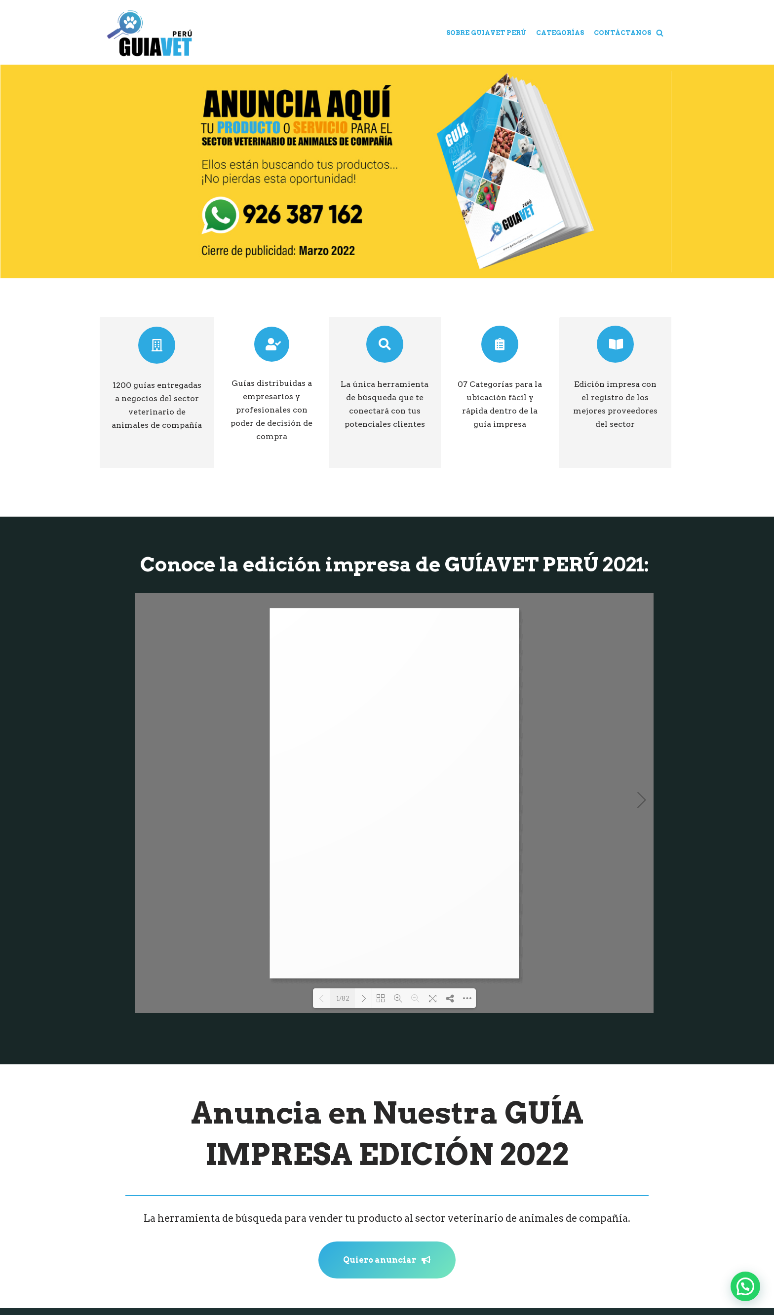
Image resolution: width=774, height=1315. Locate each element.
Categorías (560, 33)
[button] (659, 33)
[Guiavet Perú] (149, 33)
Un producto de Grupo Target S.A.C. (385, 1287)
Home (424, 33)
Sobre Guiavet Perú (486, 33)
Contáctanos (622, 33)
